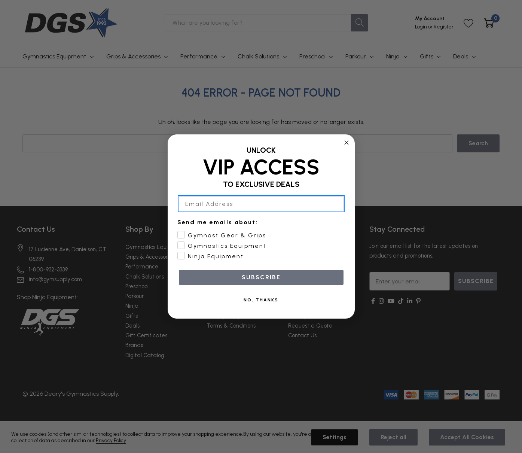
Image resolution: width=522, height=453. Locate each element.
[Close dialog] (346, 142)
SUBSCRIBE (261, 277)
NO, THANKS (261, 299)
